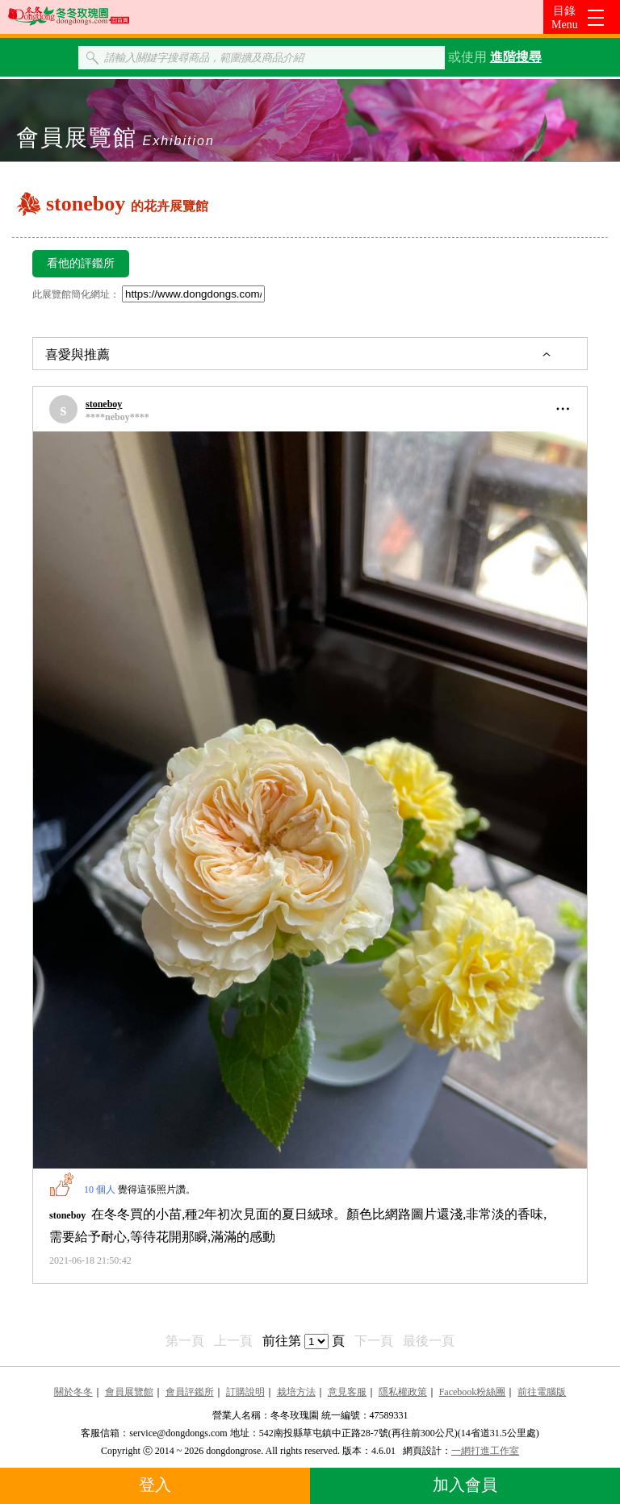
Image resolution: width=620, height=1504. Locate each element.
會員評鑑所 (189, 1392)
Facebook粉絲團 (472, 1392)
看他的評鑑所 (81, 263)
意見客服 (347, 1392)
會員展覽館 (129, 1392)
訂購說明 (245, 1392)
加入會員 (465, 1485)
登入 (155, 1485)
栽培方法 (296, 1392)
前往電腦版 (541, 1392)
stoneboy (104, 404)
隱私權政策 (403, 1392)
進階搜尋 (516, 57)
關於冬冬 (73, 1392)
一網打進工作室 (485, 1450)
